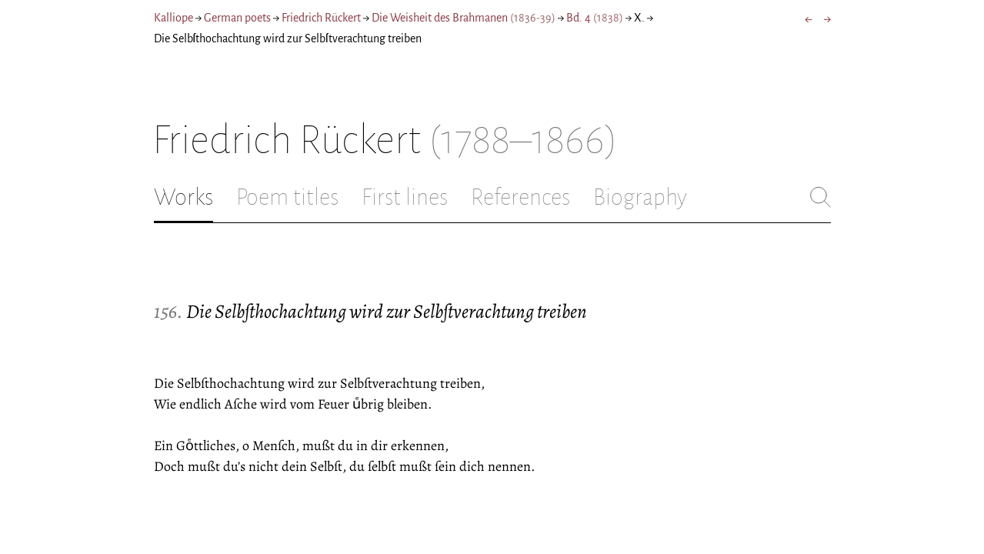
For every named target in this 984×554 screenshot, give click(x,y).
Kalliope (173, 18)
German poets (237, 18)
